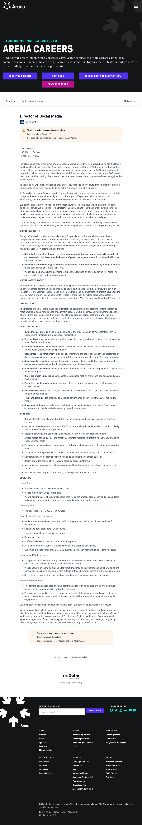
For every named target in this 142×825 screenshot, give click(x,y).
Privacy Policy (45, 812)
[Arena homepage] (14, 6)
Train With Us (111, 769)
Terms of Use (59, 812)
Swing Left (25, 236)
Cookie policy (77, 683)
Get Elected (44, 769)
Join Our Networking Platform (103, 76)
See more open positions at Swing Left (71, 657)
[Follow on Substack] (134, 710)
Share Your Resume (20, 76)
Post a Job (58, 76)
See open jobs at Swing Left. (39, 134)
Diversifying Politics (81, 735)
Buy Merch (110, 777)
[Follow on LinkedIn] (125, 710)
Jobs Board (78, 765)
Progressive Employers (116, 742)
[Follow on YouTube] (130, 710)
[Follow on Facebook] (111, 710)
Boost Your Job (79, 785)
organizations (32, 101)
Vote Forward (26, 285)
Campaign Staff (113, 735)
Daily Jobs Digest (80, 773)
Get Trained (44, 762)
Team (41, 738)
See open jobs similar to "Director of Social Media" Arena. (52, 138)
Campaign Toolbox (81, 762)
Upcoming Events (46, 773)
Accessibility (73, 812)
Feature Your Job (58, 84)
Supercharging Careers (83, 742)
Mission (42, 735)
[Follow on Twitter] (116, 710)
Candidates (111, 738)
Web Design (44, 815)
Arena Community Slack (83, 789)
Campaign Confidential (83, 777)
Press (75, 746)
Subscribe (95, 710)
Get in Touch (111, 773)
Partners (43, 746)
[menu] (135, 6)
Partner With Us (113, 765)
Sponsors (43, 742)
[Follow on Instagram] (120, 710)
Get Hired (43, 765)
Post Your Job (79, 781)
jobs (11, 101)
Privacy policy (65, 683)
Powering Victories (81, 738)
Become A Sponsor (114, 762)
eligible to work (27, 613)
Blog (74, 769)
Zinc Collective (45, 750)
